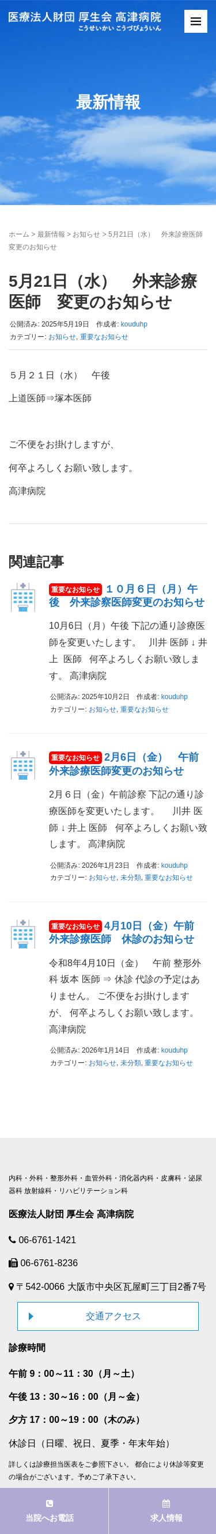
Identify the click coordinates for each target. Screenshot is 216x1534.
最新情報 (51, 234)
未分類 (130, 878)
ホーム (19, 234)
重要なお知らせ (104, 337)
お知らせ (86, 234)
